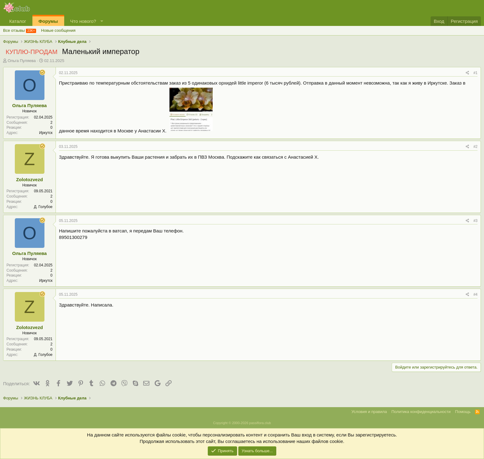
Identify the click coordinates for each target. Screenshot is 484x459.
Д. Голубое (43, 207)
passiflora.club (260, 423)
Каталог (17, 21)
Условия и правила (369, 411)
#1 (476, 73)
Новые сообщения (58, 30)
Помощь (462, 411)
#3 (476, 221)
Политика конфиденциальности (421, 411)
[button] (101, 21)
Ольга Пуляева (22, 60)
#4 (476, 294)
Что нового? (83, 21)
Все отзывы (14, 30)
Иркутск (45, 133)
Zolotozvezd (29, 179)
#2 (476, 146)
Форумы (48, 21)
